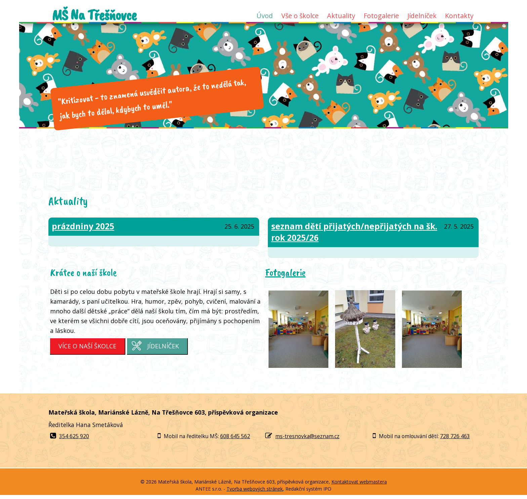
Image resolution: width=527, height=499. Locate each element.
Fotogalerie (381, 15)
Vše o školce (300, 15)
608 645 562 (235, 436)
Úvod (264, 15)
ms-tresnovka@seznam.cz (307, 436)
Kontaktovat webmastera (359, 481)
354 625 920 (69, 436)
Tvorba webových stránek (255, 489)
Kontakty (459, 15)
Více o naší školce (87, 346)
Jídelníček (422, 15)
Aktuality (341, 15)
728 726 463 (455, 436)
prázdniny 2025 (83, 226)
